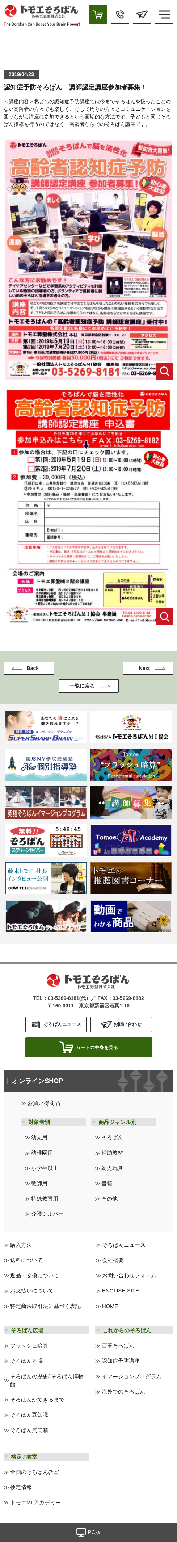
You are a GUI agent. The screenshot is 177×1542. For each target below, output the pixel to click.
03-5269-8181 (63, 998)
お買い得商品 (44, 1103)
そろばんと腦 (26, 1361)
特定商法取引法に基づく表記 (45, 1306)
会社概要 (113, 1260)
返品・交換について (34, 1275)
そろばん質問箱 (29, 1430)
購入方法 (21, 1245)
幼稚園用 (42, 1153)
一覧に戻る (82, 686)
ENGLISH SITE (120, 1291)
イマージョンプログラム (131, 1376)
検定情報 (21, 1487)
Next (144, 668)
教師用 (39, 1183)
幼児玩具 (112, 1168)
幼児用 (39, 1137)
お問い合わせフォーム (129, 1275)
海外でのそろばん (123, 1392)
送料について (26, 1260)
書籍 (106, 1183)
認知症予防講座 (121, 1361)
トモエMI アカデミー (35, 1502)
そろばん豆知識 (29, 1415)
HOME (110, 1306)
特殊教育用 (44, 1199)
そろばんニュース (124, 1245)
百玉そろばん (118, 1346)
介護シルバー (47, 1214)
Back (33, 668)
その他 (109, 1199)
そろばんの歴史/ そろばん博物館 (47, 1380)
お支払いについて (32, 1291)
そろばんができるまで (37, 1400)
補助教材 (112, 1153)
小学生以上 (44, 1168)
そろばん (112, 1137)
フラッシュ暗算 (29, 1346)
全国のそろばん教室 (34, 1472)
